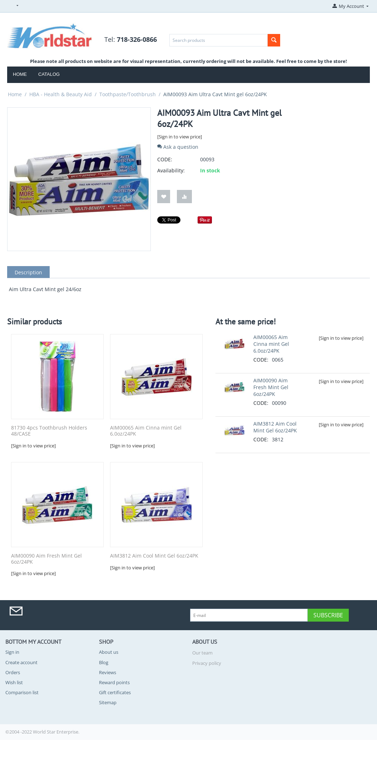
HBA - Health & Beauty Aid (60, 94)
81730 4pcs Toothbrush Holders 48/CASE (49, 431)
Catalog (49, 74)
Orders (12, 672)
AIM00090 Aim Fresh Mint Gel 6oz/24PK (46, 559)
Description (28, 272)
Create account (21, 662)
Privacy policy (206, 663)
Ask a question (177, 146)
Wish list (14, 682)
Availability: (171, 170)
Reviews (107, 672)
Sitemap (107, 702)
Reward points (114, 682)
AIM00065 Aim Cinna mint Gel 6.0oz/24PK (146, 431)
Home (20, 74)
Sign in (12, 652)
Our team (202, 652)
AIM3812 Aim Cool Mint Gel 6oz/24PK (154, 556)
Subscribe (328, 615)
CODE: (164, 159)
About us (108, 652)
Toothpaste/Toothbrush (127, 94)
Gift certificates (115, 692)
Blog (103, 662)
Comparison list (22, 692)
